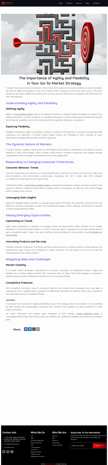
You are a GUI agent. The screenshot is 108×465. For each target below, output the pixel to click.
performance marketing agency (37, 185)
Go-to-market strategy (24, 114)
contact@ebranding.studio (11, 444)
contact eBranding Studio (88, 314)
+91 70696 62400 (9, 447)
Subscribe (98, 445)
